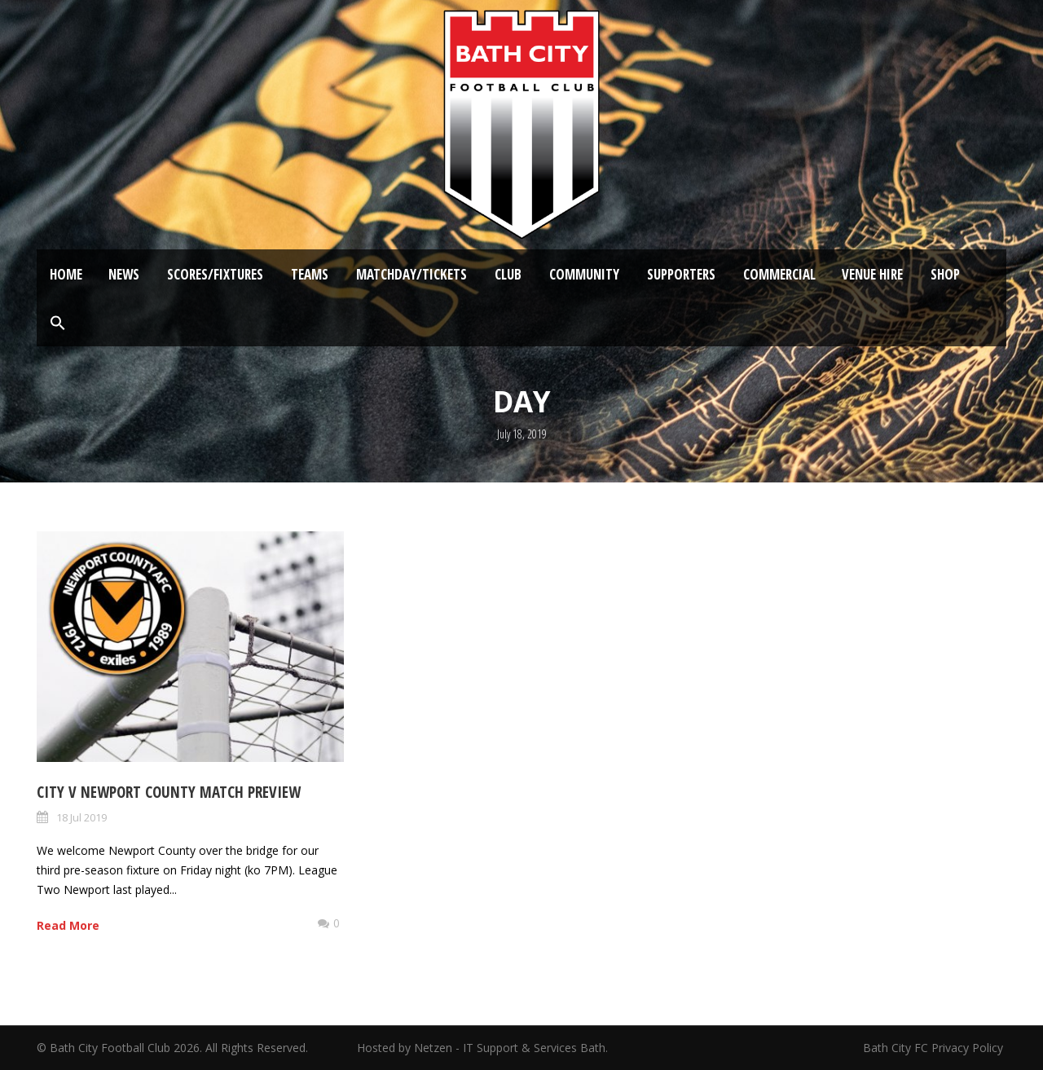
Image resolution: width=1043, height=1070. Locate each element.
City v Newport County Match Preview (169, 792)
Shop (945, 274)
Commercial (779, 274)
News (123, 274)
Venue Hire (872, 274)
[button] (58, 323)
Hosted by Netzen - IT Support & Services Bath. (482, 1047)
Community (584, 274)
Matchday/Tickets (411, 274)
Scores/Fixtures (215, 274)
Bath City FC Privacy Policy (934, 1047)
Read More (68, 925)
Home (66, 274)
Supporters (681, 274)
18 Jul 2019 (81, 817)
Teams (309, 274)
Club (508, 274)
